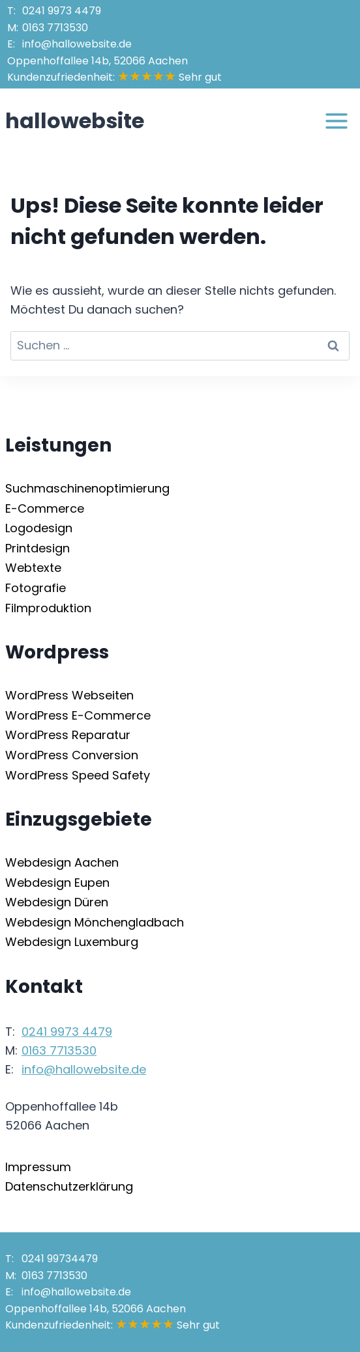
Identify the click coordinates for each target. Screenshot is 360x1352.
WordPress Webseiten (69, 695)
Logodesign (38, 528)
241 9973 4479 (61, 10)
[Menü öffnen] (336, 120)
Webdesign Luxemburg (71, 942)
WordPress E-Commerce (78, 715)
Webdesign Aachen (62, 862)
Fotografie (35, 588)
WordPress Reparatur (67, 735)
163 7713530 (55, 27)
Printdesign (37, 548)
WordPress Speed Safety (77, 775)
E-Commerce (44, 508)
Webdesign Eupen (57, 882)
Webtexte (33, 568)
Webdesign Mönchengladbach (94, 922)
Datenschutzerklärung (69, 1186)
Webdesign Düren (56, 902)
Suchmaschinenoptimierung (87, 488)
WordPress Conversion (71, 755)
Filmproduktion (48, 608)
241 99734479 (60, 1258)
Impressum (38, 1167)
